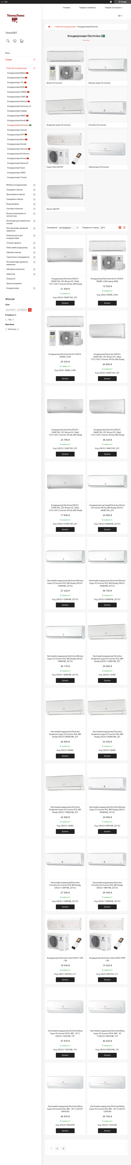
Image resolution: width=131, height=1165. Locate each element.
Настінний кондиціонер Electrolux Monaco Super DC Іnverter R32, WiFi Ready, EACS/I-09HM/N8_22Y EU (107, 809)
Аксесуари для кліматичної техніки (18, 222)
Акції (7, 53)
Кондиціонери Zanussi (17, 130)
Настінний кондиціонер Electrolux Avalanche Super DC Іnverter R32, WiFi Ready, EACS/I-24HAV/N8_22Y (107, 734)
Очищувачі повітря (14, 199)
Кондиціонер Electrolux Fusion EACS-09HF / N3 (107, 959)
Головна (66, 8)
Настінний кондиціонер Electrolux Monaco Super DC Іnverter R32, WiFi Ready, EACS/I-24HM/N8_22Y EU (107, 583)
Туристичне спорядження (17, 257)
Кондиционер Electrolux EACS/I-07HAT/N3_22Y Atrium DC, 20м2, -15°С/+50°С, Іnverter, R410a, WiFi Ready (65, 507)
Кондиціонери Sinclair (16, 144)
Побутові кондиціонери (16, 68)
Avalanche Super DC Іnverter (59, 125)
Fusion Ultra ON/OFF (55, 167)
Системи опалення (14, 209)
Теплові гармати (13, 243)
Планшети (10, 279)
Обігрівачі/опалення (15, 269)
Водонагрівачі (12, 204)
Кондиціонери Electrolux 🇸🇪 (19, 125)
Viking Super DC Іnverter (99, 167)
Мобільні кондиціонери (16, 185)
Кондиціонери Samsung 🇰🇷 (19, 106)
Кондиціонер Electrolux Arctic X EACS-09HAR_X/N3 (65, 355)
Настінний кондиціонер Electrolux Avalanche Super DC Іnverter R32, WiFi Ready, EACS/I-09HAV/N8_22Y (65, 734)
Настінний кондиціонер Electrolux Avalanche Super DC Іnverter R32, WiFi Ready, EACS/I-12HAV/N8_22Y (107, 658)
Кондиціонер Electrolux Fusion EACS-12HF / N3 (65, 959)
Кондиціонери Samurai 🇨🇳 (18, 149)
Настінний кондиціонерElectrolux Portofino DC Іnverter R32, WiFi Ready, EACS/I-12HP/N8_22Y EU (65, 885)
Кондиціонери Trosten (17, 177)
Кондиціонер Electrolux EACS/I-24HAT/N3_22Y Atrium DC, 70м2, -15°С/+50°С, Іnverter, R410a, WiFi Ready (107, 356)
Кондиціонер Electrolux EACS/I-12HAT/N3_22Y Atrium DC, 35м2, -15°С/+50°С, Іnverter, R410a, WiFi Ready (65, 432)
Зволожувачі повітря (15, 194)
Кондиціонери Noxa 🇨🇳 (17, 139)
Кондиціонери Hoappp (17, 111)
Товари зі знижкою (87, 8)
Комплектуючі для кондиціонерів (14, 236)
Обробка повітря (13, 252)
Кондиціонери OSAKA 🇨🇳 (18, 92)
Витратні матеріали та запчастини (16, 214)
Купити (65, 303)
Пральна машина (14, 283)
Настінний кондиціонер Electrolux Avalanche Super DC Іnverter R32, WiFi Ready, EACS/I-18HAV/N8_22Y (65, 809)
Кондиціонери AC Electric (18, 154)
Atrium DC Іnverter (54, 83)
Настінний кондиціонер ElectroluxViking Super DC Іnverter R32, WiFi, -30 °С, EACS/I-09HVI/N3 (65, 1109)
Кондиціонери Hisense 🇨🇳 (18, 101)
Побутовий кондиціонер (17, 248)
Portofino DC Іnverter (97, 125)
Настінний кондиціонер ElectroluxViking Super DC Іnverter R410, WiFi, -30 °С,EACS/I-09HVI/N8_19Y (107, 1033)
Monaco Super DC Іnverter (100, 83)
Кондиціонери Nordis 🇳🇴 (17, 120)
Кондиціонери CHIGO (16, 173)
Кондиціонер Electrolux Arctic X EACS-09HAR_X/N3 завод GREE (107, 280)
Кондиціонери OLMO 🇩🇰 (17, 97)
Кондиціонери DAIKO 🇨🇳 (17, 116)
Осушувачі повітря (14, 190)
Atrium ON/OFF (53, 209)
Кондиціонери (12, 288)
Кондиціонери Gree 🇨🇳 (17, 78)
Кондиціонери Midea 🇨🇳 (17, 73)
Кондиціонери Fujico (16, 168)
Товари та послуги (113, 8)
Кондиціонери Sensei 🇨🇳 (18, 158)
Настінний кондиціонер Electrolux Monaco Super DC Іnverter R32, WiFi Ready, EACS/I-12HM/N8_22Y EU (65, 583)
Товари (8, 60)
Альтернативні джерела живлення (17, 229)
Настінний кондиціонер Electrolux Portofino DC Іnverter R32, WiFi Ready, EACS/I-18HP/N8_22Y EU (107, 885)
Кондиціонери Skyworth (17, 163)
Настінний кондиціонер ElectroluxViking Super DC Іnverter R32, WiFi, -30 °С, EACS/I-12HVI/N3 (107, 1109)
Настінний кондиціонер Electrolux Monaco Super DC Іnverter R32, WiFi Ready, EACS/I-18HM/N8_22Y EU (65, 658)
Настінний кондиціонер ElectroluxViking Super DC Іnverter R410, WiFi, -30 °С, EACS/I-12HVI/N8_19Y (65, 1033)
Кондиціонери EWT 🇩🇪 (17, 135)
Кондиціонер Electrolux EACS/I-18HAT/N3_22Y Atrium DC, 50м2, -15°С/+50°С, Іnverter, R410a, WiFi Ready (107, 432)
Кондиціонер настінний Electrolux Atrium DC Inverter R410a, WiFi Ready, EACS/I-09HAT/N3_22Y (107, 507)
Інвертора (10, 274)
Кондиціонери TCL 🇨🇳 (16, 82)
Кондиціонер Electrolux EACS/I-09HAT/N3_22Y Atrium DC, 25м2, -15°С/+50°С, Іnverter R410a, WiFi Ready (65, 281)
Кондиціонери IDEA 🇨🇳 (17, 87)
